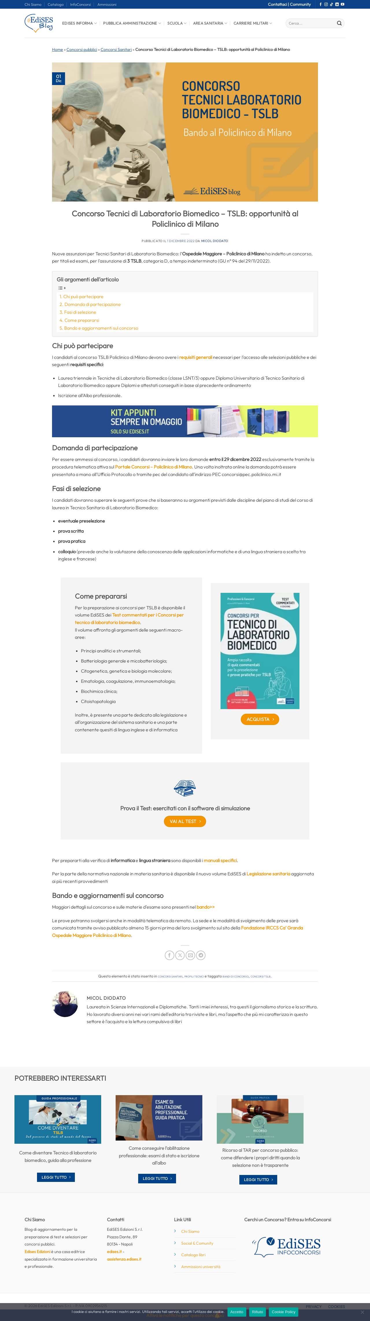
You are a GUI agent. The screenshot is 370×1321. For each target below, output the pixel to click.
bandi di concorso (236, 976)
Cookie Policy (283, 1312)
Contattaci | (279, 4)
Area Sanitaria (210, 23)
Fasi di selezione (80, 312)
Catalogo (56, 4)
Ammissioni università (200, 1266)
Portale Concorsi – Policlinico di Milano (153, 467)
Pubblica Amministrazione (132, 23)
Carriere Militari (253, 23)
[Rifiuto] (362, 1313)
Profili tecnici (194, 976)
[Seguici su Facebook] (320, 5)
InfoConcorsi (80, 4)
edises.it (114, 1251)
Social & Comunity (197, 1243)
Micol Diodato (214, 241)
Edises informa (79, 23)
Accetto (236, 1312)
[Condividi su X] (180, 955)
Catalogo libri (193, 1254)
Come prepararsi (81, 320)
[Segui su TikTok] (331, 5)
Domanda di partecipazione (92, 304)
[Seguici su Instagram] (326, 5)
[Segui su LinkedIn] (337, 5)
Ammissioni (106, 4)
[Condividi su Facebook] (169, 955)
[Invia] (339, 23)
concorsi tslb (261, 976)
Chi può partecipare (83, 296)
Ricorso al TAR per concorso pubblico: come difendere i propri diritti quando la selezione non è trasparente (260, 1157)
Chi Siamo (33, 4)
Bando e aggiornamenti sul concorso (101, 328)
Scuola (176, 23)
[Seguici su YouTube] (342, 5)
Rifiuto (257, 1312)
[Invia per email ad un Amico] (190, 955)
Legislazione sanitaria (268, 874)
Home (57, 49)
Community (300, 4)
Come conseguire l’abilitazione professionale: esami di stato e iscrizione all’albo (159, 1155)
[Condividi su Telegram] (201, 955)
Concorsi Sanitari (116, 49)
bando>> (206, 907)
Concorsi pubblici (81, 49)
